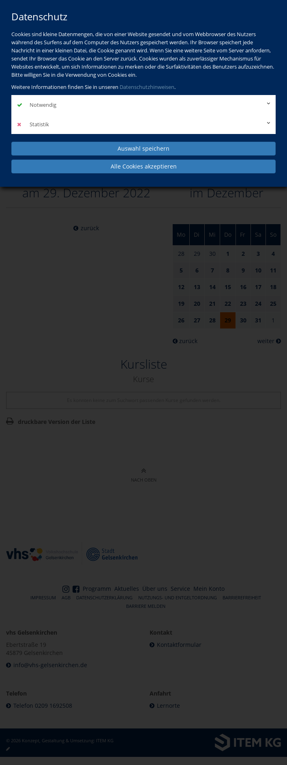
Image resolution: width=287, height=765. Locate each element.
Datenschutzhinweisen (147, 87)
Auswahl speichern (143, 148)
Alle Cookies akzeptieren (144, 166)
